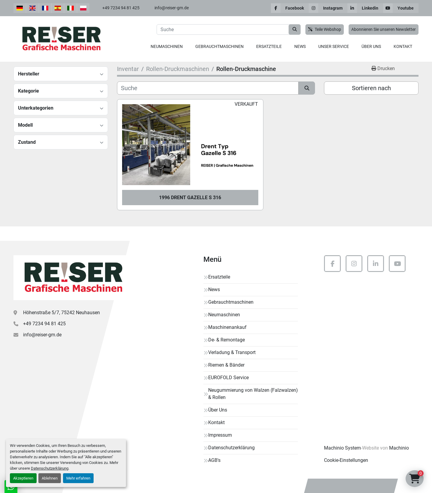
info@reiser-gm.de (171, 7)
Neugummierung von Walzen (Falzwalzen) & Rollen (253, 393)
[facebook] (290, 8)
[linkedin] (365, 8)
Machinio (399, 448)
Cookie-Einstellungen (346, 460)
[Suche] (207, 88)
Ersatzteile (269, 46)
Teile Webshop (324, 29)
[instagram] (328, 8)
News (300, 46)
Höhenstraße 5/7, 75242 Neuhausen (61, 312)
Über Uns (371, 46)
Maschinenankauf (227, 327)
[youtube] (400, 8)
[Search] (229, 29)
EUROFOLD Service (228, 377)
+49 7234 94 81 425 (121, 7)
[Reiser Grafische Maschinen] (72, 277)
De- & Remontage (226, 340)
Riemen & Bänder (226, 365)
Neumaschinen (167, 46)
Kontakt (403, 46)
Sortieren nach (371, 88)
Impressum (220, 435)
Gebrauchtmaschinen (219, 46)
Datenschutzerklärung (49, 468)
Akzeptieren (23, 478)
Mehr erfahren (78, 478)
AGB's (214, 460)
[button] (166, 47)
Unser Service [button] (333, 46)
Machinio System (342, 448)
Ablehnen (50, 478)
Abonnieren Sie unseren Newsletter (383, 29)
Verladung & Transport (232, 352)
